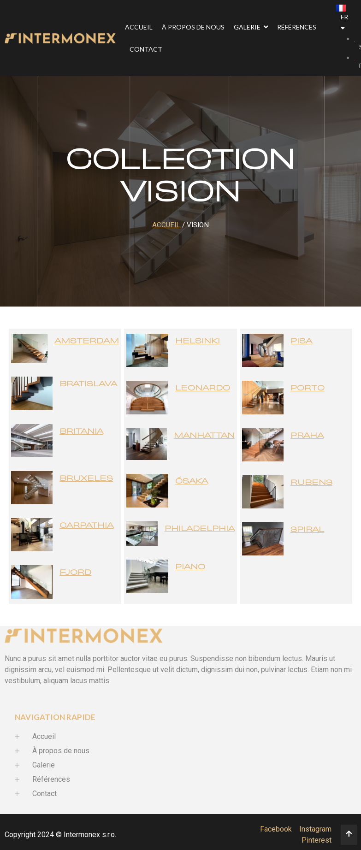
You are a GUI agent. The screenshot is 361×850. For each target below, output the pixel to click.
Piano (190, 567)
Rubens (311, 482)
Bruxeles (86, 478)
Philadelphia (200, 528)
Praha (307, 435)
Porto (307, 388)
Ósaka (191, 481)
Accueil (166, 225)
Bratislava (88, 384)
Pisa (301, 341)
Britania (81, 431)
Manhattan (204, 435)
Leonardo (202, 388)
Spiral (307, 529)
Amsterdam (86, 341)
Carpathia (86, 525)
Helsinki (197, 341)
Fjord (75, 572)
